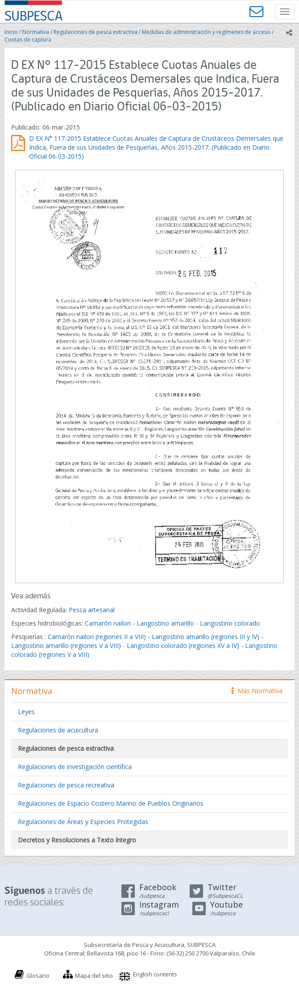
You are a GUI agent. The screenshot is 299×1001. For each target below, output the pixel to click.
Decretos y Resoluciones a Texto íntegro (77, 840)
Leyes (26, 711)
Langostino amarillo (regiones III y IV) (205, 636)
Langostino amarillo (165, 623)
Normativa (35, 32)
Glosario (38, 976)
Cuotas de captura (27, 39)
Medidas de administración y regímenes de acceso (206, 32)
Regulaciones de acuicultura (58, 730)
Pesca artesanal (92, 610)
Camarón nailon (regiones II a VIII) (97, 636)
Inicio (11, 32)
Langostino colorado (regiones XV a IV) (183, 645)
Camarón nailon (109, 623)
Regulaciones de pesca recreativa (66, 785)
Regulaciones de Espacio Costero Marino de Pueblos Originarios (110, 803)
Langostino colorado (230, 623)
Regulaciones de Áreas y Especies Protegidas (83, 821)
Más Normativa (257, 690)
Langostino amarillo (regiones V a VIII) (66, 645)
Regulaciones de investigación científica (75, 766)
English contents (155, 974)
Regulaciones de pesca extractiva (95, 32)
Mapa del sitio (94, 976)
